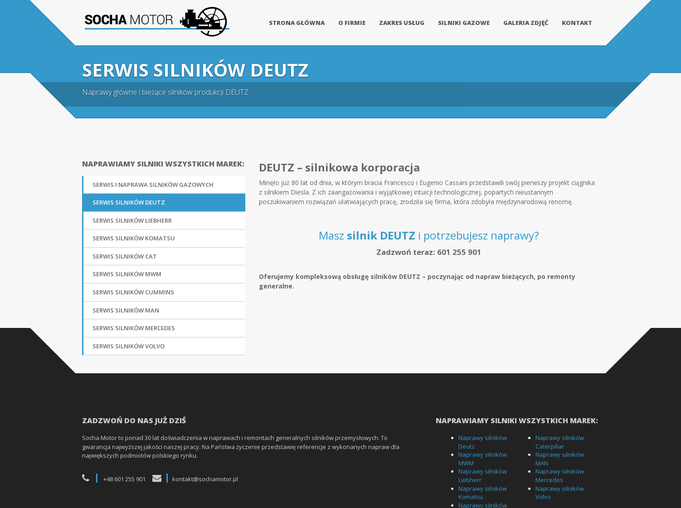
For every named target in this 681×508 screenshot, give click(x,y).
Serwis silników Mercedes (133, 324)
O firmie (351, 23)
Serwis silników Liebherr (132, 216)
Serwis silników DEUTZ (128, 199)
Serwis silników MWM (126, 270)
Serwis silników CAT (124, 252)
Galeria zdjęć (525, 23)
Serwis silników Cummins (133, 288)
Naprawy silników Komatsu (482, 488)
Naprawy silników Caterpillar (559, 438)
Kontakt (577, 23)
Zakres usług (401, 23)
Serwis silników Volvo (128, 342)
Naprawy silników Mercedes (559, 472)
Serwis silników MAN (125, 306)
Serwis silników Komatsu (133, 234)
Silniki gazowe (464, 23)
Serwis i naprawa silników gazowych (153, 180)
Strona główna (297, 23)
